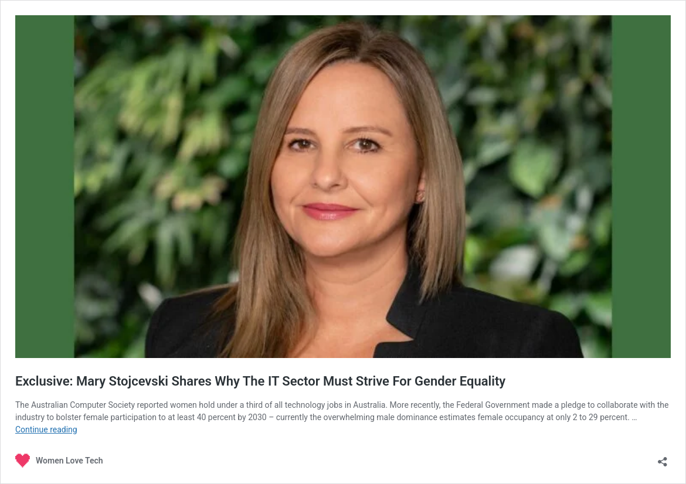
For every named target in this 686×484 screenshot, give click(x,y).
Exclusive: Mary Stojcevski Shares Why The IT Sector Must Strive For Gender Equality (260, 381)
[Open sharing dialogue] (662, 458)
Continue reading (46, 429)
